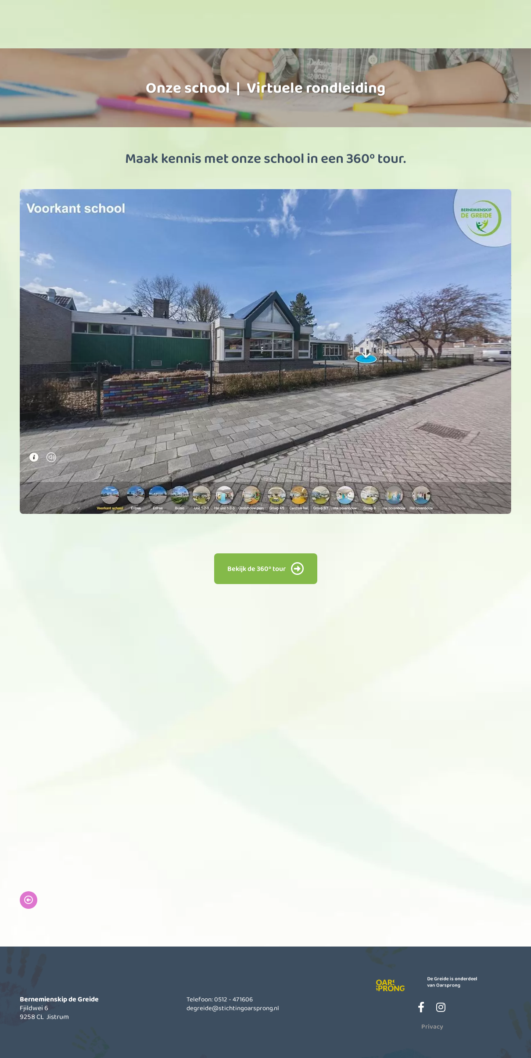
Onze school (187, 29)
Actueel (405, 29)
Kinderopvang (260, 29)
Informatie (332, 29)
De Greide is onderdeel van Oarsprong (460, 980)
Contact (477, 29)
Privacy (432, 1026)
